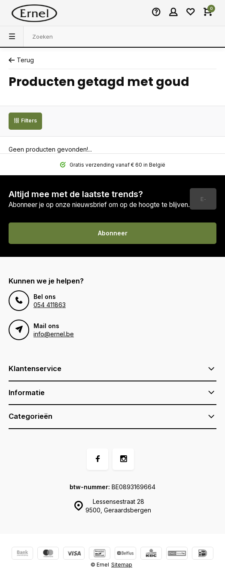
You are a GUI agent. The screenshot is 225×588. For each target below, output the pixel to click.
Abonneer (113, 233)
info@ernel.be (53, 334)
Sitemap (121, 564)
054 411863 (49, 304)
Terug (21, 60)
